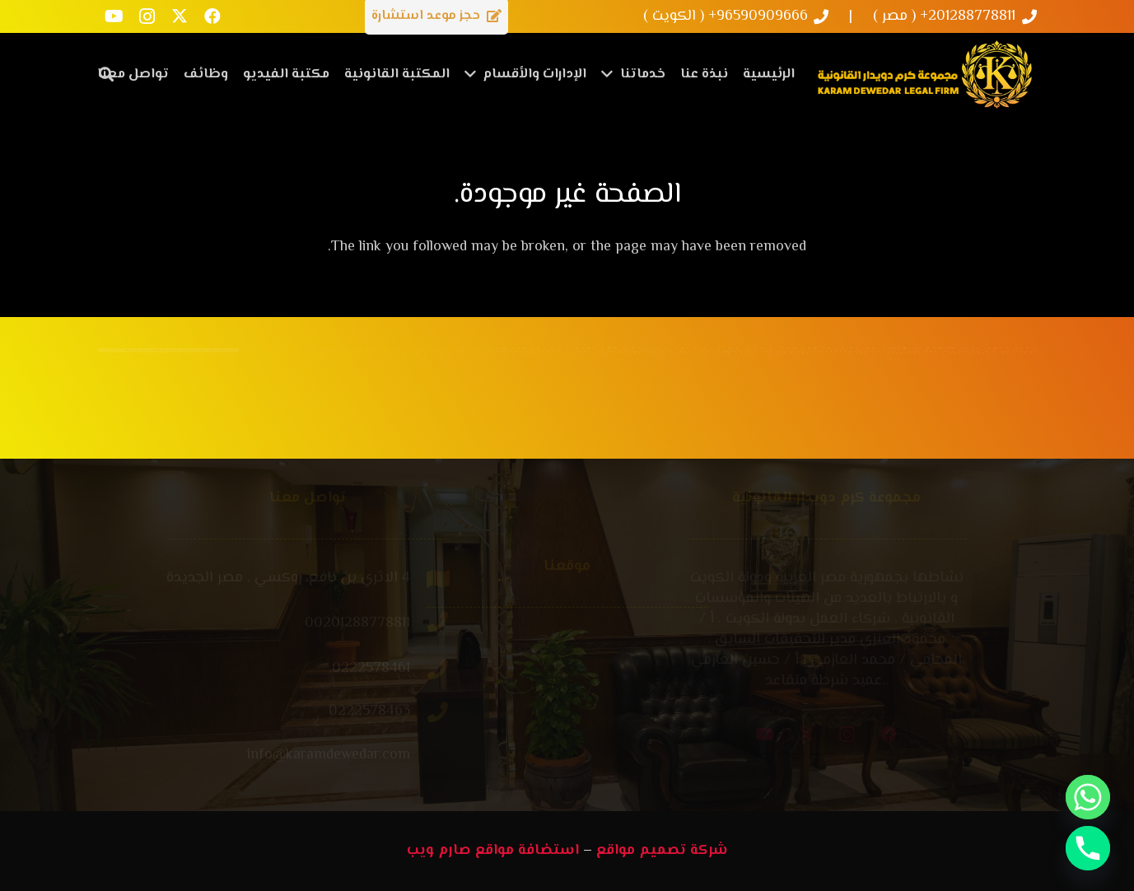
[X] (179, 16)
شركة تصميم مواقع (662, 850)
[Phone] (1088, 848)
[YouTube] (113, 16)
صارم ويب (439, 850)
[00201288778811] (361, 624)
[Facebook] (212, 16)
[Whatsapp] (1088, 797)
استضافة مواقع (527, 850)
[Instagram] (146, 16)
